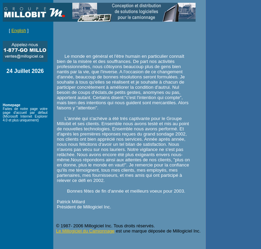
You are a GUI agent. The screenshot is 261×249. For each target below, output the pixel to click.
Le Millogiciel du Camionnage (85, 231)
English (18, 30)
